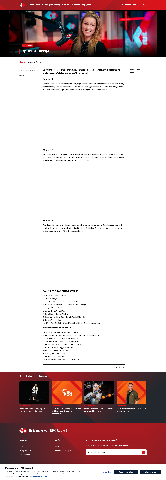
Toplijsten (87, 5)
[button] (144, 5)
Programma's (25, 451)
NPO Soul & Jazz (130, 5)
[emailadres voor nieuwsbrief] (116, 452)
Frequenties (24, 455)
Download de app (63, 451)
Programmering (52, 5)
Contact (58, 446)
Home (31, 5)
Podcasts (75, 5)
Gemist (65, 5)
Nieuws (39, 5)
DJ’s (21, 446)
